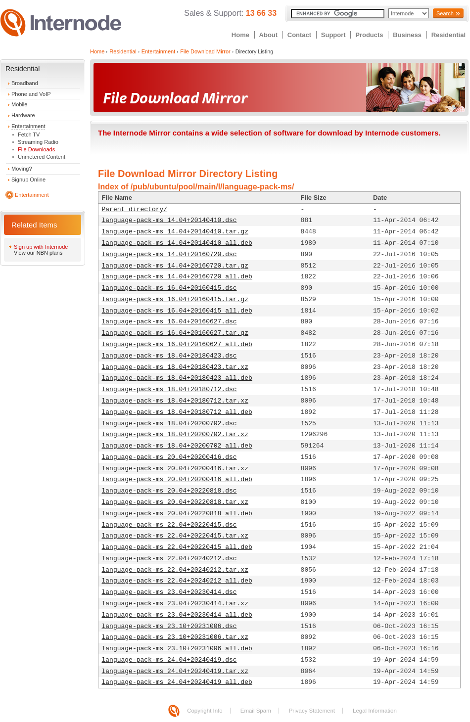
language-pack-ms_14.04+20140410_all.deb (177, 243)
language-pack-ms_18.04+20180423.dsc (169, 356)
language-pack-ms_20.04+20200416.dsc (169, 457)
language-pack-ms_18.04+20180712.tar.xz (175, 401)
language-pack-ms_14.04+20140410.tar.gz (175, 231)
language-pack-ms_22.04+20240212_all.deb (177, 581)
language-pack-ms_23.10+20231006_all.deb (177, 648)
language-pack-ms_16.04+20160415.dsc (169, 288)
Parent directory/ (135, 209)
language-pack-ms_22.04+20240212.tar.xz (175, 570)
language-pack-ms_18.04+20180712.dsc (169, 389)
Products (369, 35)
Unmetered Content (41, 157)
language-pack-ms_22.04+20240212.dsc (169, 558)
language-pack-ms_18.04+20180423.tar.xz (175, 367)
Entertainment (28, 126)
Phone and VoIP (31, 94)
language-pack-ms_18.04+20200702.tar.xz (175, 434)
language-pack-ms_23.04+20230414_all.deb (177, 615)
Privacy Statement (312, 711)
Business (407, 35)
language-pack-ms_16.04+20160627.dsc (169, 321)
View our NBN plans (38, 253)
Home (240, 35)
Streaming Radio (38, 142)
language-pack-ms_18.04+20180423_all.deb (177, 378)
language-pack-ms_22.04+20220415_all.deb (177, 547)
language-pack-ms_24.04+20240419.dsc (169, 660)
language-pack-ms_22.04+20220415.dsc (169, 525)
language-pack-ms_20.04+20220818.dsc (169, 491)
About (268, 35)
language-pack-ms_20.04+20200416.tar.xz (175, 468)
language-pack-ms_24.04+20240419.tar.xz (175, 671)
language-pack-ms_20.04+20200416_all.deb (177, 479)
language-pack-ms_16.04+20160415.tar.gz (175, 299)
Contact (299, 35)
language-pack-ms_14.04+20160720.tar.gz (175, 266)
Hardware (23, 115)
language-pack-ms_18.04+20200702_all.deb (177, 446)
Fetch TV (29, 134)
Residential (448, 35)
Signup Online (28, 179)
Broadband (24, 83)
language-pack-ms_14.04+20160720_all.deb (177, 276)
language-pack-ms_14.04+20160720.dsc (169, 254)
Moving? (21, 169)
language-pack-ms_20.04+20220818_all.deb (177, 513)
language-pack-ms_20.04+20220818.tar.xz (175, 502)
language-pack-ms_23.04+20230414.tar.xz (175, 603)
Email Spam (255, 711)
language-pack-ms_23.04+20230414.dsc (169, 592)
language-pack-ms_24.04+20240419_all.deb (177, 682)
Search (445, 13)
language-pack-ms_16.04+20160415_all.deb (177, 311)
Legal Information (375, 711)
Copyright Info (205, 711)
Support (333, 35)
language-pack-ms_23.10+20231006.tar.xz (175, 637)
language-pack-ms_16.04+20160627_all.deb (177, 344)
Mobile (19, 104)
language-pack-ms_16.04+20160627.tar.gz (175, 333)
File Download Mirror (205, 51)
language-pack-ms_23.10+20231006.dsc (169, 626)
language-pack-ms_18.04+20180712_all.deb (177, 412)
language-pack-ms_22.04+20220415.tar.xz (175, 536)
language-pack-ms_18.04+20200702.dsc (169, 423)
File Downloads (36, 149)
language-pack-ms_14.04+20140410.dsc (169, 220)
